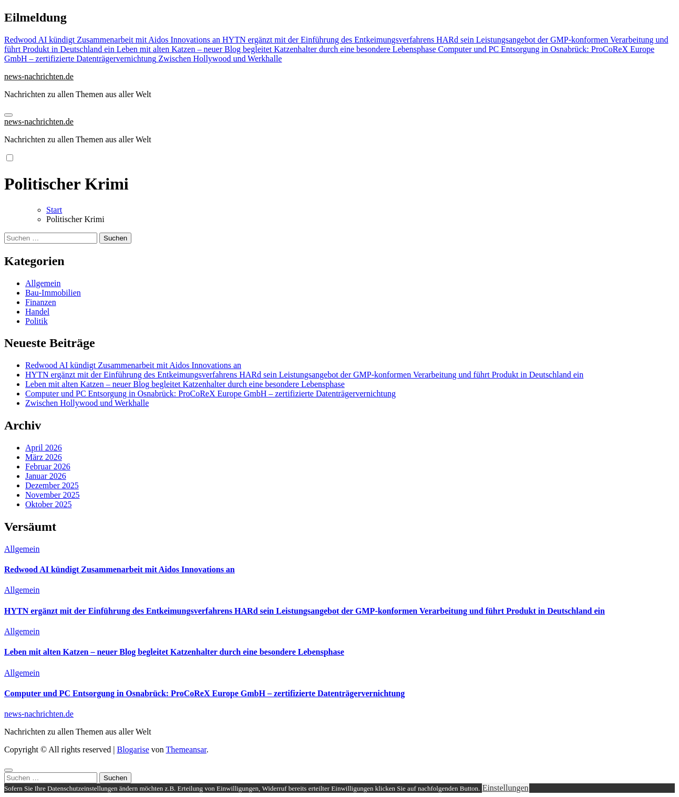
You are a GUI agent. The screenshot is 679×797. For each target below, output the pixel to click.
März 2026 (43, 457)
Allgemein (43, 283)
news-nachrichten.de (39, 76)
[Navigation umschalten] (8, 115)
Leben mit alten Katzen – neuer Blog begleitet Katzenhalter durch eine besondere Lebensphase (185, 384)
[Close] (8, 770)
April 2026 (43, 447)
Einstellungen (505, 787)
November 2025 (52, 494)
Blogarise (133, 749)
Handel (37, 311)
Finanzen (40, 302)
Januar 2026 (45, 475)
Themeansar (186, 749)
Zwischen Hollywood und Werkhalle (87, 403)
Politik (36, 321)
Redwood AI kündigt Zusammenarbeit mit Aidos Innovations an (133, 365)
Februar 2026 (47, 466)
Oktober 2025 (48, 504)
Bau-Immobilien (53, 292)
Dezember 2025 (52, 485)
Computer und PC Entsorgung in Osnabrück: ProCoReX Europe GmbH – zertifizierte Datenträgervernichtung (210, 393)
